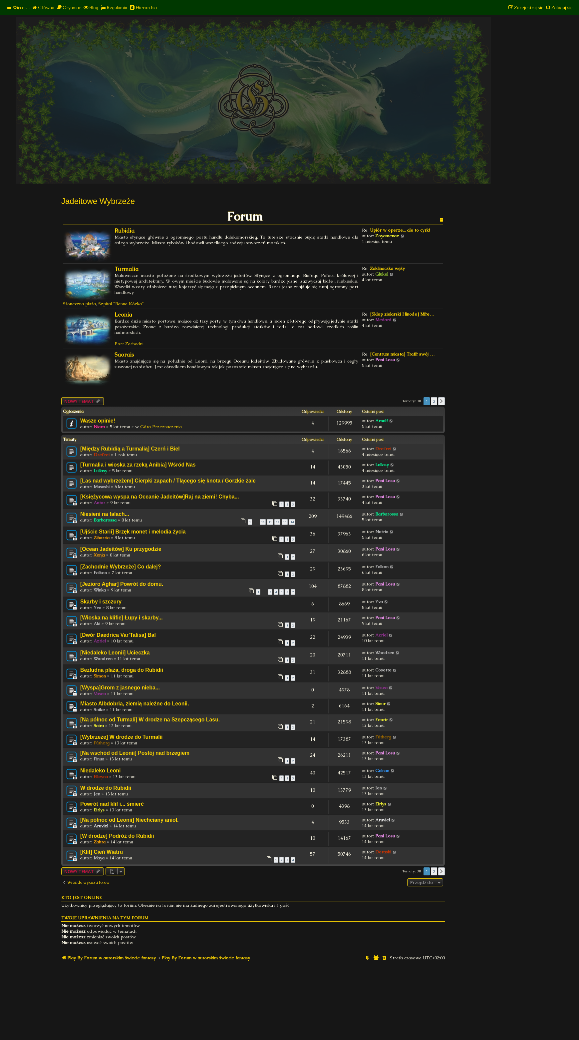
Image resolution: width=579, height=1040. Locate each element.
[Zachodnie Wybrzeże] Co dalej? (120, 566)
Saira (99, 725)
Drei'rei (102, 455)
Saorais (124, 354)
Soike (99, 709)
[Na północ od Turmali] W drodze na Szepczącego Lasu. (150, 719)
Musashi (102, 487)
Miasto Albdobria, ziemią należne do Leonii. (134, 703)
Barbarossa (105, 520)
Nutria (381, 531)
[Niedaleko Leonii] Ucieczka (114, 652)
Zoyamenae (387, 236)
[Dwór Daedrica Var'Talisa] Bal (118, 635)
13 (284, 522)
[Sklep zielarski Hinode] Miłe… (402, 314)
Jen (97, 794)
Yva (97, 607)
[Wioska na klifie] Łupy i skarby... (121, 617)
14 (292, 522)
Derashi (383, 852)
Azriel (100, 641)
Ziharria (102, 537)
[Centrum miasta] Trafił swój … (402, 354)
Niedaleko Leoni (100, 770)
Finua (99, 759)
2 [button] (434, 401)
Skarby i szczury (101, 601)
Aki (97, 623)
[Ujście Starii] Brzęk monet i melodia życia (133, 531)
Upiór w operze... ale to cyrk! (400, 230)
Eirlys (99, 810)
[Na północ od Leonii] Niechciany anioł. (129, 820)
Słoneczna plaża (79, 304)
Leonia (123, 314)
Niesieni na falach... (104, 514)
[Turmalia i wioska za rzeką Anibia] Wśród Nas (138, 465)
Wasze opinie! (97, 421)
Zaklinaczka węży (387, 268)
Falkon (100, 572)
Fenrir (381, 719)
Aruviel (101, 826)
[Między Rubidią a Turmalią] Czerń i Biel (130, 449)
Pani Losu (385, 360)
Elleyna (101, 776)
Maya (99, 858)
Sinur (380, 703)
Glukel (381, 274)
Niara (99, 427)
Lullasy (100, 471)
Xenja (99, 555)
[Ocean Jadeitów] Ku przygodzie (120, 549)
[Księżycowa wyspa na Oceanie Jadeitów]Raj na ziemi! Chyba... (159, 497)
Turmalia (127, 269)
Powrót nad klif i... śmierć (112, 804)
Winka (100, 590)
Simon (100, 676)
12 (277, 522)
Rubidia (125, 230)
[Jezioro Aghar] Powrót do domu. (121, 584)
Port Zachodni (129, 344)
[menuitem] (43, 7)
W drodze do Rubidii (105, 788)
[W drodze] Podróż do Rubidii (117, 836)
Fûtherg (102, 743)
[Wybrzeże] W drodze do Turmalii (121, 737)
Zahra (100, 842)
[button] (441, 401)
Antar (99, 503)
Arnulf (381, 421)
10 (262, 522)
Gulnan (382, 770)
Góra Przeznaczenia (161, 427)
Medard (383, 320)
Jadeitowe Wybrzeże (98, 201)
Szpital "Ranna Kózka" (121, 304)
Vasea (100, 693)
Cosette (383, 670)
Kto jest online (81, 897)
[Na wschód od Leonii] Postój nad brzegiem (134, 753)
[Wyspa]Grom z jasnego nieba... (120, 687)
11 (270, 522)
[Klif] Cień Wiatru (101, 852)
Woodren (103, 658)
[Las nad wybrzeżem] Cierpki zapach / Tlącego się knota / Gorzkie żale (168, 481)
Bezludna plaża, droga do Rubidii (121, 670)
